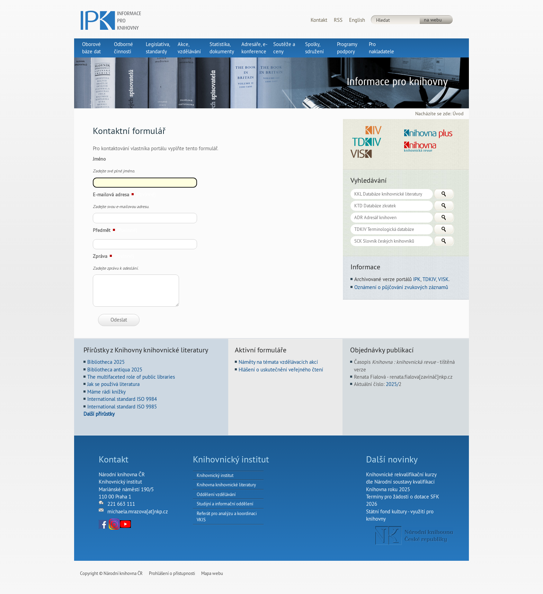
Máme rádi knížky (106, 391)
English (357, 20)
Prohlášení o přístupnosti (172, 573)
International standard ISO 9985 (122, 406)
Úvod (458, 114)
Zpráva (100, 256)
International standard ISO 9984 (122, 399)
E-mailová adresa (111, 194)
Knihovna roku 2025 (388, 489)
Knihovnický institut (215, 475)
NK (414, 535)
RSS (338, 20)
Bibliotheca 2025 (106, 362)
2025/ (392, 384)
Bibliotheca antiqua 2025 (114, 369)
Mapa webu (212, 573)
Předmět (101, 230)
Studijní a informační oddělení (225, 503)
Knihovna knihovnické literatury (226, 484)
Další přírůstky (99, 414)
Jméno (99, 159)
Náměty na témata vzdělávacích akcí (278, 362)
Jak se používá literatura (113, 384)
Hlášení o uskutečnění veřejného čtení (281, 369)
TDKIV (429, 279)
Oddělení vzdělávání (216, 494)
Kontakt (319, 20)
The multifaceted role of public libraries (131, 377)
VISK (443, 279)
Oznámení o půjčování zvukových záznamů (401, 287)
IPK (416, 279)
